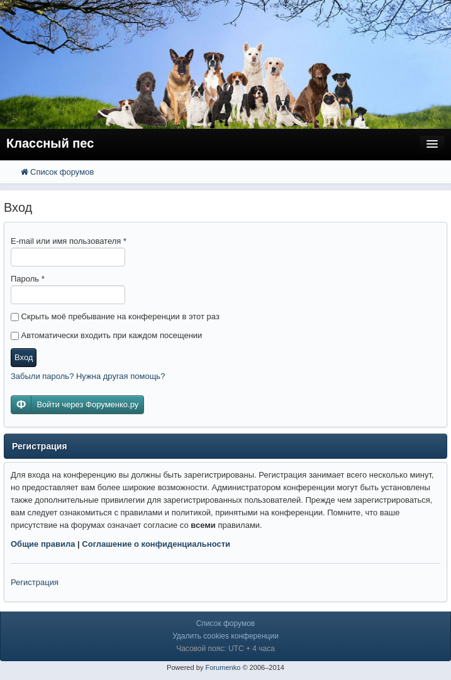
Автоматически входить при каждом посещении (106, 335)
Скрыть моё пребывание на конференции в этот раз (115, 316)
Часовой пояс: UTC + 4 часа (225, 648)
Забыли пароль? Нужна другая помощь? (88, 376)
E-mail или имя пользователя (68, 241)
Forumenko (222, 667)
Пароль (28, 278)
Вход (23, 357)
